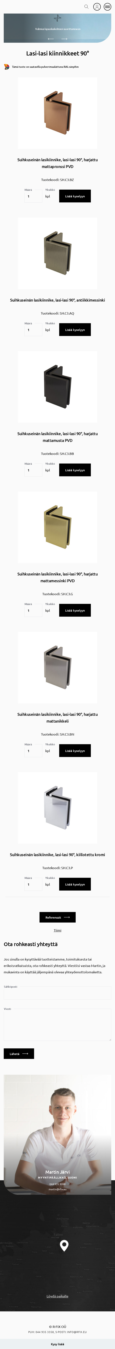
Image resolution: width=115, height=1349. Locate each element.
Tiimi (57, 930)
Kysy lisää (57, 1344)
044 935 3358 (57, 1184)
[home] (14, 6)
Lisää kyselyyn (75, 196)
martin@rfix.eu (57, 1189)
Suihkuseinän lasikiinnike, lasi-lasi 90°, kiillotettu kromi (57, 854)
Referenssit (58, 917)
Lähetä (19, 1054)
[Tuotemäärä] (33, 196)
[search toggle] (86, 7)
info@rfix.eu (77, 1332)
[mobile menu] (107, 7)
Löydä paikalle (57, 1296)
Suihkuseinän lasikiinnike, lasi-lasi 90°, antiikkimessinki (57, 299)
